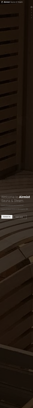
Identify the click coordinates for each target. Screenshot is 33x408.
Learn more (20, 45)
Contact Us (7, 45)
